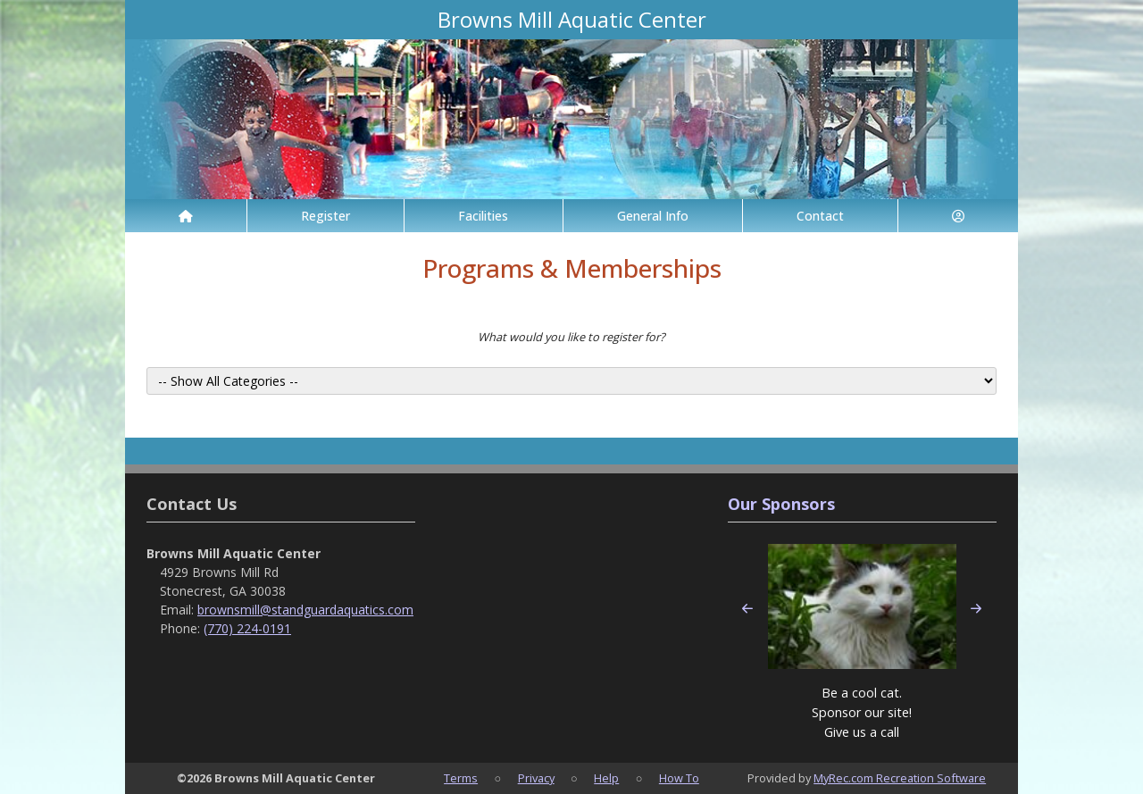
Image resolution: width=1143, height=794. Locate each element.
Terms (461, 778)
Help (606, 778)
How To (679, 778)
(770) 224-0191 (247, 628)
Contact (820, 215)
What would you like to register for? (571, 337)
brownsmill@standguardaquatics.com (305, 609)
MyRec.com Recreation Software (899, 778)
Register (325, 215)
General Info (652, 215)
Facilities (483, 215)
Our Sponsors (781, 503)
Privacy (536, 778)
